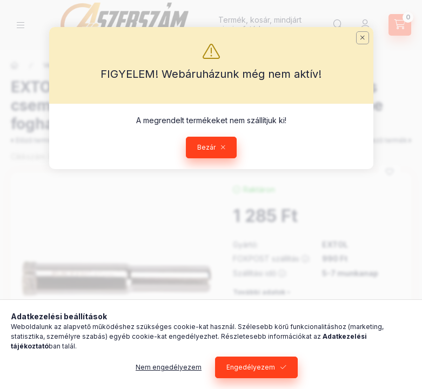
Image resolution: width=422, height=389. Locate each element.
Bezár (206, 147)
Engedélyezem (250, 367)
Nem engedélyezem (169, 367)
